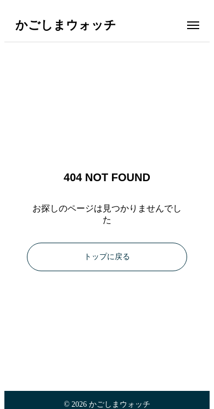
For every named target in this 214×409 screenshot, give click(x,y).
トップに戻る (107, 257)
